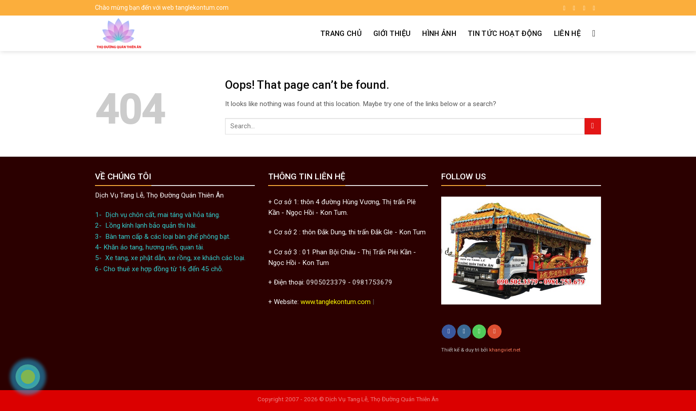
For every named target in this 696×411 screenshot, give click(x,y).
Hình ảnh (439, 33)
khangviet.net (504, 350)
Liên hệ (567, 33)
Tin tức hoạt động (505, 33)
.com (363, 302)
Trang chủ (341, 33)
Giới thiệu (392, 33)
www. (308, 302)
